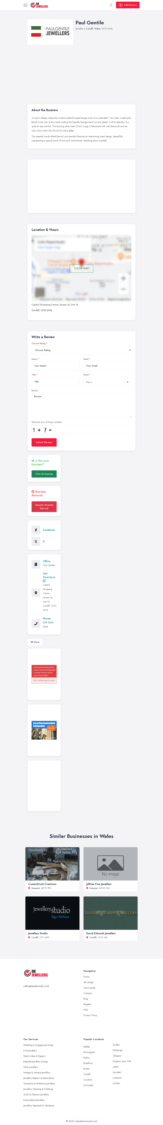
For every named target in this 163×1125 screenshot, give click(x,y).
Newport (35, 888)
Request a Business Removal (44, 506)
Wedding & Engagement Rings (38, 1045)
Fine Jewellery (30, 1050)
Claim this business (44, 474)
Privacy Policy (90, 1015)
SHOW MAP (81, 268)
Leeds (115, 1066)
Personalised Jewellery (34, 1100)
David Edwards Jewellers (101, 933)
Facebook (49, 530)
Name (34, 359)
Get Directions (49, 577)
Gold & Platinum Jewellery (36, 1094)
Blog (86, 998)
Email (86, 359)
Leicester (117, 1072)
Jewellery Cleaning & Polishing (38, 1089)
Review (35, 390)
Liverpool (117, 1077)
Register (87, 1004)
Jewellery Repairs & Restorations (38, 1078)
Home (87, 976)
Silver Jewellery (30, 1067)
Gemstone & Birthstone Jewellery (39, 1083)
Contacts (88, 993)
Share (35, 642)
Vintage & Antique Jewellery (36, 1072)
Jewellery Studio (38, 933)
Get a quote (89, 987)
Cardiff (89, 28)
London (116, 1083)
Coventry (88, 1079)
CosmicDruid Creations (42, 884)
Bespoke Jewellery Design (35, 1061)
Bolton (87, 1057)
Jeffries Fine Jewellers (98, 884)
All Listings (88, 982)
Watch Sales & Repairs (34, 1056)
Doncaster (88, 1085)
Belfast (87, 1046)
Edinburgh (118, 1050)
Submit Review (44, 442)
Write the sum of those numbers (47, 422)
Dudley (116, 1044)
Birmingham (89, 1052)
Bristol (86, 1068)
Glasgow (117, 1055)
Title (34, 374)
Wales (97, 28)
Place (86, 374)
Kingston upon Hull (122, 1061)
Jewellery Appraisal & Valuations (38, 1105)
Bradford (88, 1063)
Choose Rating (39, 343)
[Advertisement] (81, 187)
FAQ (86, 1009)
